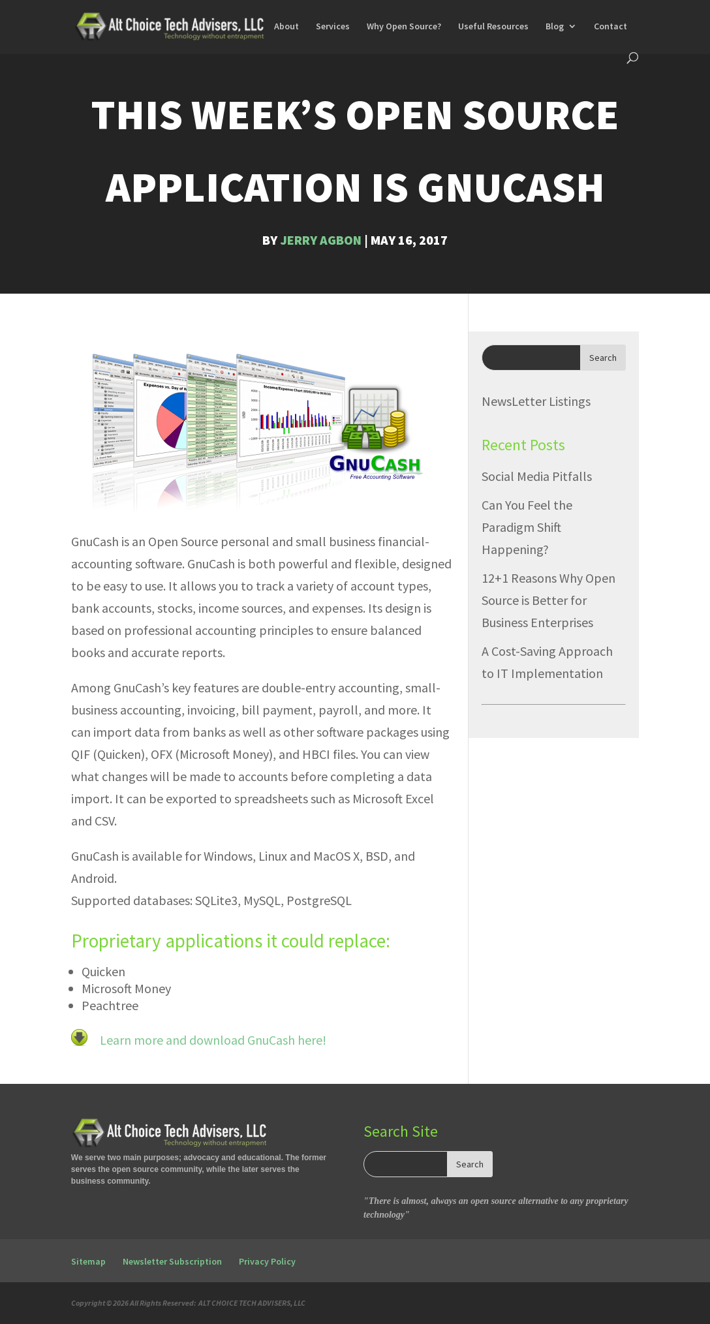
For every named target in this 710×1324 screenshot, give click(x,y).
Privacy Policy (267, 1261)
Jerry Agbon (321, 240)
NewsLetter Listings (536, 401)
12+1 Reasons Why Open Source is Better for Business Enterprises (548, 600)
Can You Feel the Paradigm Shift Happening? (527, 527)
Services (333, 27)
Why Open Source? (404, 27)
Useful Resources (493, 27)
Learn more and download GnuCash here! (211, 1040)
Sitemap (88, 1261)
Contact (610, 27)
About (286, 27)
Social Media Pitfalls (537, 476)
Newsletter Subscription (172, 1261)
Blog (555, 27)
